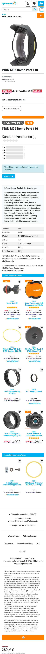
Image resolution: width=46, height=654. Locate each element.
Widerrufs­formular (30, 536)
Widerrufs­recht (13, 536)
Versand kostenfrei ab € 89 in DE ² (24, 514)
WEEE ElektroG (15, 558)
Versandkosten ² (16, 312)
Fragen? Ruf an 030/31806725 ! (24, 525)
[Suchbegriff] (17, 9)
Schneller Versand (24, 519)
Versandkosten (29, 558)
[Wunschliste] (34, 4)
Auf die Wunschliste (11, 108)
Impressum (9, 544)
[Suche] (35, 9)
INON (4, 14)
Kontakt (22, 552)
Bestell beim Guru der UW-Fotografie (24, 521)
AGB (38, 544)
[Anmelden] (27, 4)
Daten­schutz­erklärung (25, 544)
